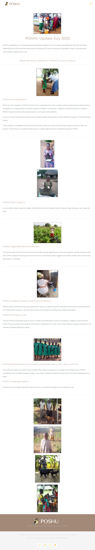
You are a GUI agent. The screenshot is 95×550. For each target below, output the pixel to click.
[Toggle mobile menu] (91, 3)
